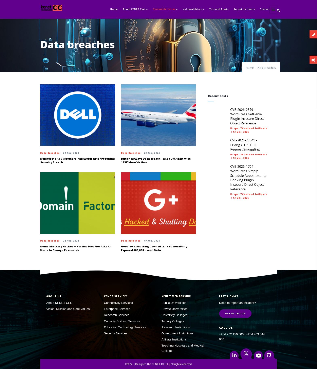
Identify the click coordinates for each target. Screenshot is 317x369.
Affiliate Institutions (174, 339)
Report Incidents (244, 9)
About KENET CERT (60, 302)
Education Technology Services (125, 327)
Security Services (115, 333)
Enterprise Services (117, 309)
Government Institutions (177, 333)
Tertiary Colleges (173, 321)
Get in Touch (235, 313)
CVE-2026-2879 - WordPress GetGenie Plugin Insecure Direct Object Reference (247, 116)
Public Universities (174, 302)
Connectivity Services (118, 302)
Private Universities (174, 309)
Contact (265, 9)
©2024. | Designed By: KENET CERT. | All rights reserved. (158, 364)
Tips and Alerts (218, 9)
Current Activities (165, 9)
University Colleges (174, 315)
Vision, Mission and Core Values (68, 309)
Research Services (116, 315)
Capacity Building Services (122, 321)
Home (114, 9)
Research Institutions (176, 327)
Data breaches (50, 153)
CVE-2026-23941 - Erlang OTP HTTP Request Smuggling (245, 145)
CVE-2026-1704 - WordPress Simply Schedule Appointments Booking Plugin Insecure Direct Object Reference (248, 177)
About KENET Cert (135, 9)
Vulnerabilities (193, 9)
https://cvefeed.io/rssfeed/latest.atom (260, 128)
